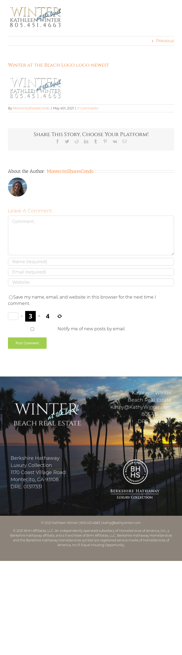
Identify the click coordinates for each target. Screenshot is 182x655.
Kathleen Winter (65, 523)
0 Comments (87, 108)
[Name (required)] (91, 262)
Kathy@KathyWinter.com (140, 407)
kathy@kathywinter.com (122, 523)
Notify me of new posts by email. (91, 328)
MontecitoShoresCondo (31, 108)
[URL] (91, 282)
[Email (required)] (91, 272)
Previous (165, 40)
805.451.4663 (156, 414)
